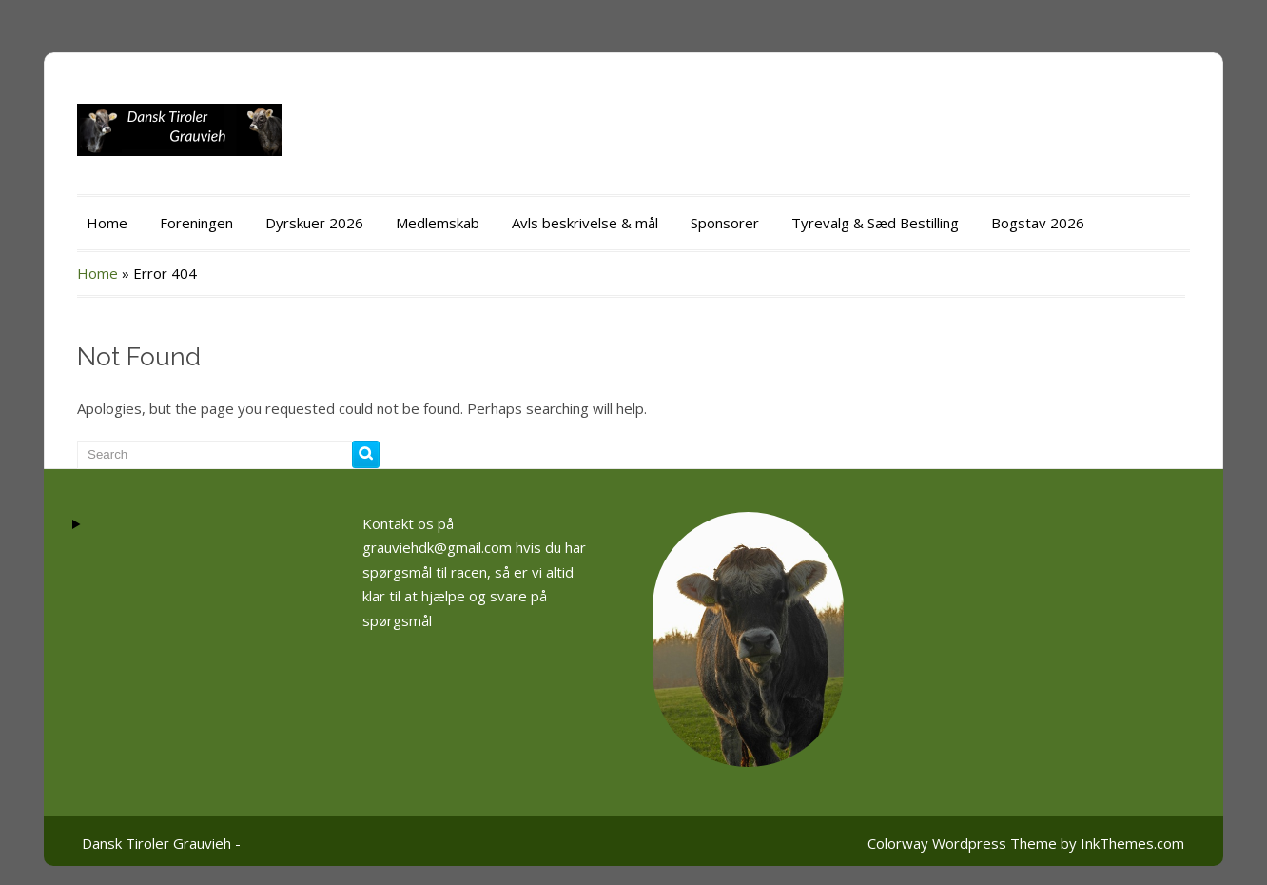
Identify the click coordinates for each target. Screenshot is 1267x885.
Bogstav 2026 (1037, 222)
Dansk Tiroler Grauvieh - (161, 843)
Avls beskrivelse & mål (585, 222)
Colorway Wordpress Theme (962, 843)
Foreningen (196, 222)
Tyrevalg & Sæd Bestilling (875, 222)
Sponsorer (725, 222)
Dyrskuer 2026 (314, 222)
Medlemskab (437, 222)
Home (107, 222)
